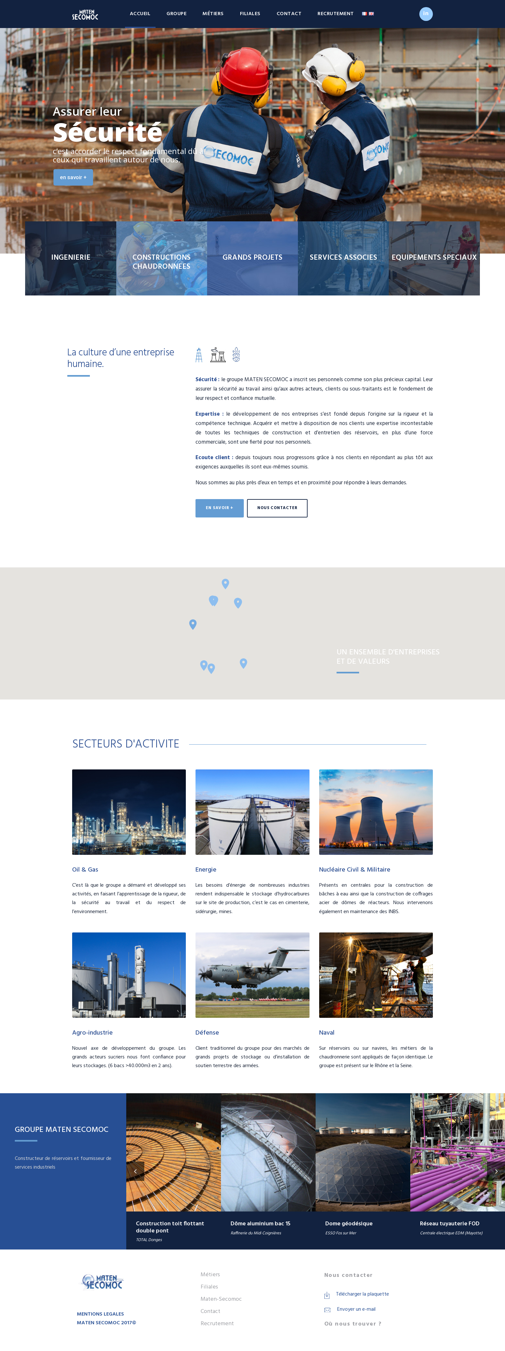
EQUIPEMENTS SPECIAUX (434, 258)
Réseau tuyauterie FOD (450, 1224)
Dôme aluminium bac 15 (261, 1224)
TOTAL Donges (149, 1240)
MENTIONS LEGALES (100, 1314)
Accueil (140, 14)
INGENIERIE (71, 258)
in (426, 13)
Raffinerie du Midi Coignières (256, 1233)
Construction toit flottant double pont (170, 1227)
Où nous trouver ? (353, 1324)
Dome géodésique (349, 1224)
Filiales (250, 14)
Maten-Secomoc (221, 1299)
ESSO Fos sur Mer (340, 1233)
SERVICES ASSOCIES (343, 258)
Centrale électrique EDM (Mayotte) (451, 1233)
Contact (289, 14)
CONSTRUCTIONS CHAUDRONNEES (161, 262)
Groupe (176, 14)
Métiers (213, 14)
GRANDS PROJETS (252, 258)
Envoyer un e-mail (356, 1309)
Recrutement (336, 14)
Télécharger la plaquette (362, 1294)
